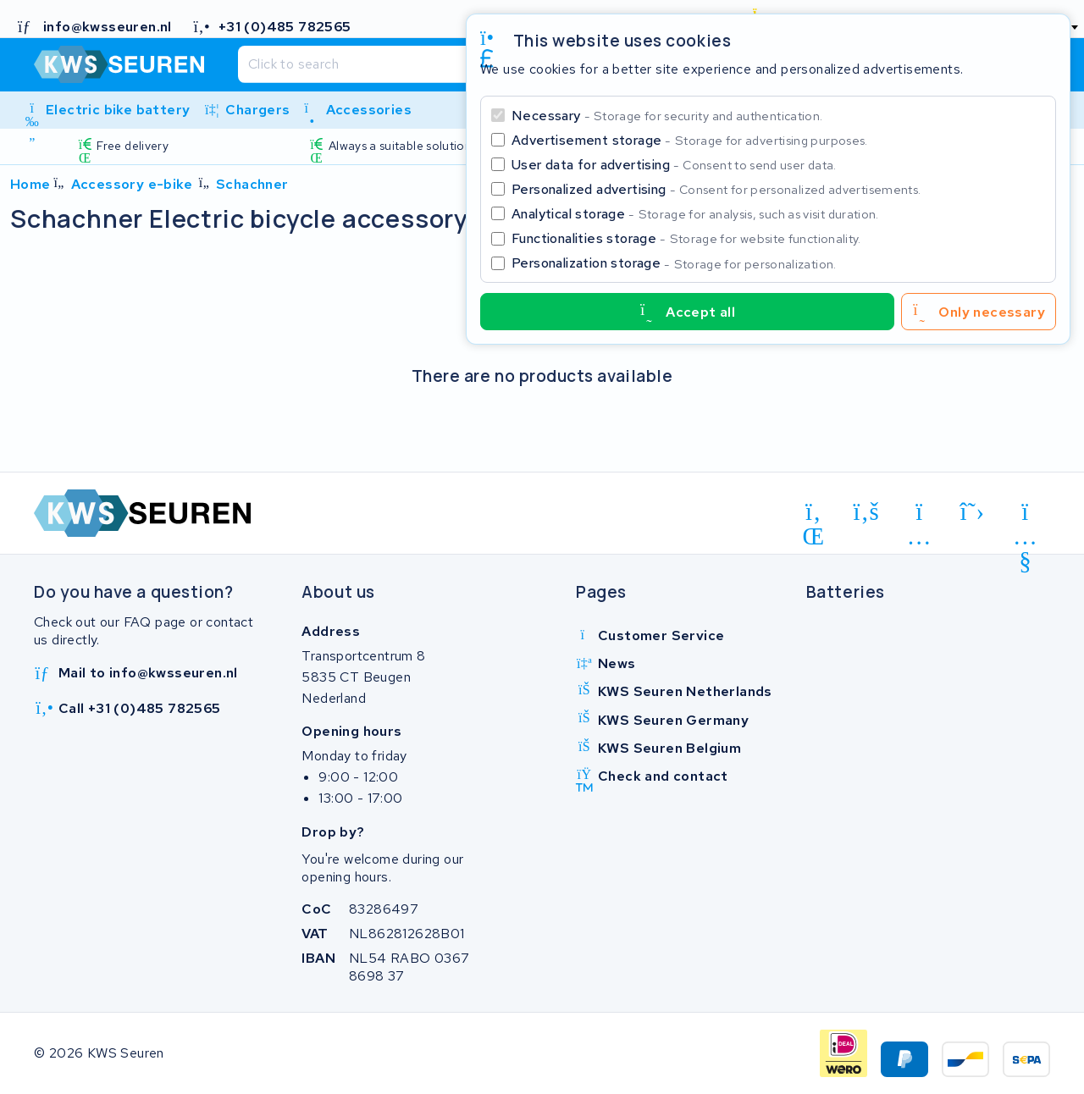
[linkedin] (813, 514)
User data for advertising (674, 165)
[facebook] (867, 512)
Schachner (252, 184)
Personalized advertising (716, 189)
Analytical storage (695, 214)
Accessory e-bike (131, 184)
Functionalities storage (686, 238)
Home (30, 184)
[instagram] (919, 514)
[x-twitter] (973, 512)
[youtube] (1025, 514)
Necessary (667, 115)
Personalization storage (674, 263)
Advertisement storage (690, 140)
